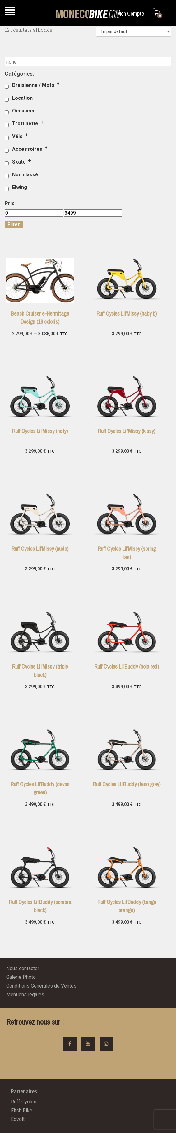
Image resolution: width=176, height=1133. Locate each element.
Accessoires (27, 149)
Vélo (17, 136)
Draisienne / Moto (33, 85)
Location (22, 98)
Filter (13, 224)
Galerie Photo (21, 977)
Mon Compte (130, 13)
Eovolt (18, 1119)
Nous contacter (22, 968)
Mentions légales (25, 994)
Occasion (23, 111)
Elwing (19, 187)
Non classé (25, 175)
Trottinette (25, 123)
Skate (19, 162)
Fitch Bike (21, 1110)
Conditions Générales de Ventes (41, 986)
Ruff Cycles (23, 1102)
